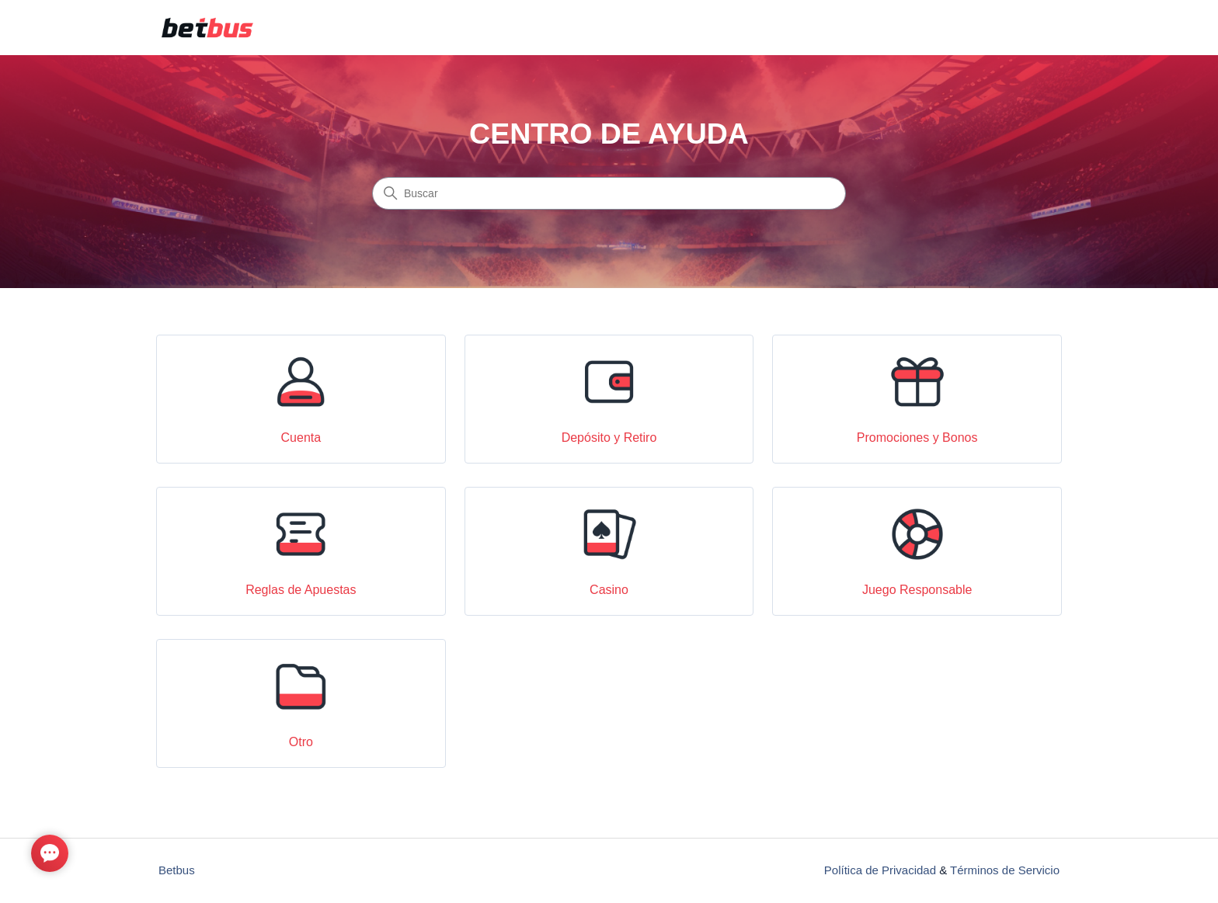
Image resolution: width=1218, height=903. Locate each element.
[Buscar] (609, 193)
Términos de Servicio (1005, 870)
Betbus (176, 870)
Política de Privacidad (880, 870)
